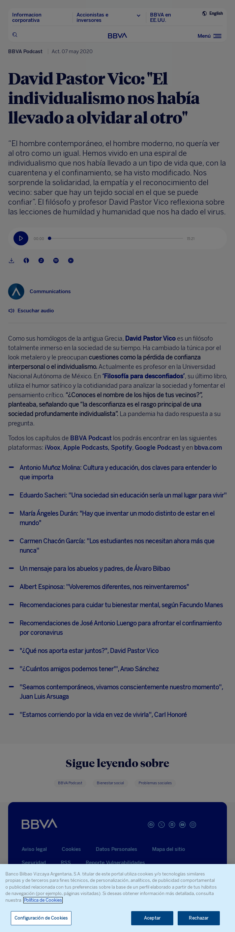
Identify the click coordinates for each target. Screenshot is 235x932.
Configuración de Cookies (41, 918)
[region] (117, 898)
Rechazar (198, 918)
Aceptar (152, 918)
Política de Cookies (43, 900)
